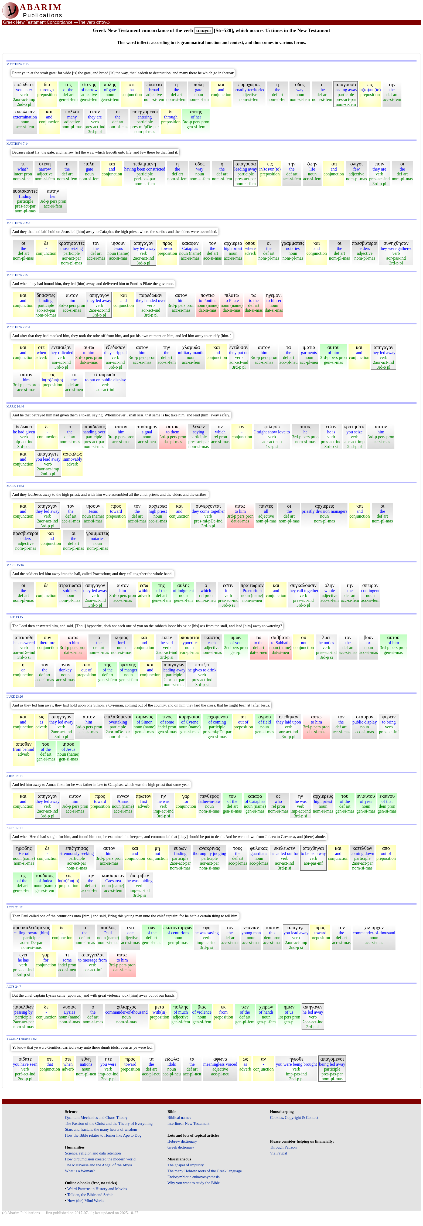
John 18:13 (14, 776)
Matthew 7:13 (17, 64)
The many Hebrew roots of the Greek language (205, 1171)
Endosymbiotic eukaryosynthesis (194, 1177)
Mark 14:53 (15, 486)
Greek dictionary (181, 1147)
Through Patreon (283, 1147)
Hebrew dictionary (182, 1141)
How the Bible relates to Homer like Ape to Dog (103, 1135)
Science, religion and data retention (93, 1153)
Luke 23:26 (14, 696)
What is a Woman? (80, 1171)
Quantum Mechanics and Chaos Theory (96, 1117)
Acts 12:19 (14, 828)
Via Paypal (278, 1153)
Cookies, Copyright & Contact (294, 1117)
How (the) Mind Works (85, 1200)
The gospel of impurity (186, 1165)
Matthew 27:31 (18, 327)
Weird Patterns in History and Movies (97, 1189)
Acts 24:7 (13, 987)
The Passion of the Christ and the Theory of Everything (109, 1123)
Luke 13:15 (14, 617)
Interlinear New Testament (189, 1123)
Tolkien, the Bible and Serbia (90, 1195)
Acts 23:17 (14, 907)
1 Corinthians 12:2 (21, 1039)
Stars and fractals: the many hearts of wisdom (101, 1129)
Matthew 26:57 (18, 223)
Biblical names (179, 1117)
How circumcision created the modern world (100, 1159)
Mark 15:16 (15, 565)
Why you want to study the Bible (194, 1183)
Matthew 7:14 (17, 143)
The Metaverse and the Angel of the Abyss (98, 1165)
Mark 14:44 (15, 406)
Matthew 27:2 (17, 275)
